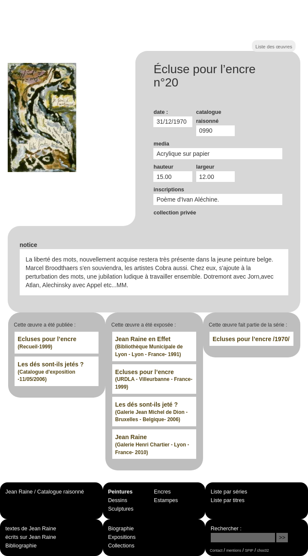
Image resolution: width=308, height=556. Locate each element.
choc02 (263, 550)
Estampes (166, 500)
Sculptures (121, 509)
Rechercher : (226, 529)
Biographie (121, 529)
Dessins (117, 500)
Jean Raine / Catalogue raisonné (45, 492)
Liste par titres (228, 500)
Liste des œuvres (273, 46)
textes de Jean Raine (31, 529)
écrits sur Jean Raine (31, 537)
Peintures (120, 492)
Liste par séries (229, 492)
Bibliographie (21, 546)
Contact (216, 550)
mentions (233, 550)
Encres (162, 492)
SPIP (249, 550)
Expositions (121, 537)
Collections (121, 546)
